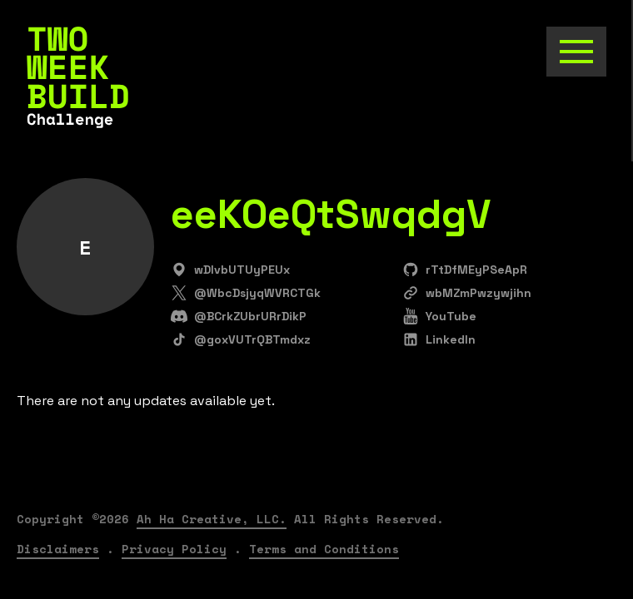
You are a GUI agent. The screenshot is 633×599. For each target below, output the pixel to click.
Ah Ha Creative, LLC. (212, 518)
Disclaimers (58, 548)
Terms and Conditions (324, 548)
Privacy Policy (174, 548)
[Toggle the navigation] (576, 52)
